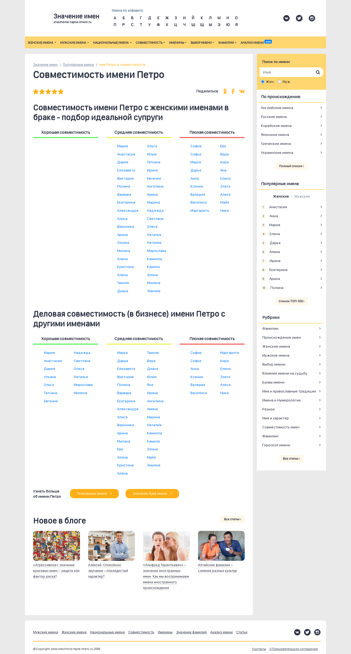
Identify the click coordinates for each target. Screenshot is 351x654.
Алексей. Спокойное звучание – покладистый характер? (108, 570)
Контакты (259, 649)
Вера (224, 154)
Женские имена (41, 43)
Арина (122, 234)
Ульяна (123, 242)
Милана (123, 250)
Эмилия (153, 291)
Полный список (291, 166)
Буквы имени (273, 382)
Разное (268, 409)
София (196, 146)
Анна (194, 178)
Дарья (195, 170)
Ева (223, 146)
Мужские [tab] (302, 196)
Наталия (154, 242)
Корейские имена (276, 125)
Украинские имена (277, 152)
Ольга (152, 146)
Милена (153, 283)
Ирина (152, 170)
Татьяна (153, 162)
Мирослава (156, 250)
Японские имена (275, 134)
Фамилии (226, 43)
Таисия (123, 283)
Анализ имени (256, 43)
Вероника (125, 226)
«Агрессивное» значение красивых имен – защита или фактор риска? (56, 570)
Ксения (196, 186)
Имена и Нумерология (281, 400)
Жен (270, 81)
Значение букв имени (152, 493)
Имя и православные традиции (289, 391)
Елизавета (126, 170)
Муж (286, 81)
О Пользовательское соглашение (293, 649)
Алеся (225, 194)
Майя (224, 202)
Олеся (152, 226)
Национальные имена (111, 43)
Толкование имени (94, 493)
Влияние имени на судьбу (284, 373)
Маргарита (199, 210)
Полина (123, 186)
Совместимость (149, 43)
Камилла (154, 259)
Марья (195, 162)
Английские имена (277, 107)
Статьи (241, 632)
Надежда (155, 210)
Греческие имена (276, 143)
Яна (223, 170)
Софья (195, 154)
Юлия (152, 154)
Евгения (154, 178)
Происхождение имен (281, 337)
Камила (153, 266)
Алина (122, 259)
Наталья (154, 234)
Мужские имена (73, 43)
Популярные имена (78, 65)
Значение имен (45, 65)
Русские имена (274, 116)
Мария (122, 146)
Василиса (198, 202)
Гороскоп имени (276, 445)
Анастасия (126, 154)
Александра (127, 210)
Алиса (122, 218)
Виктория (125, 178)
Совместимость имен (280, 427)
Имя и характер (275, 418)
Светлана (155, 218)
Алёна (122, 275)
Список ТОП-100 (291, 301)
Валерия (197, 194)
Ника (224, 210)
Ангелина (155, 186)
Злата (225, 186)
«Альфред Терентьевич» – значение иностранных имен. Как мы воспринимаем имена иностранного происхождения (166, 576)
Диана (122, 291)
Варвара (124, 194)
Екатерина (126, 202)
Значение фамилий (191, 632)
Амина (152, 194)
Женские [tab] (281, 196)
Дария (122, 162)
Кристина (125, 266)
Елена (225, 178)
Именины (176, 43)
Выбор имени (201, 43)
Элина (152, 275)
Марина (153, 202)
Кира (224, 162)
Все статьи (232, 519)
